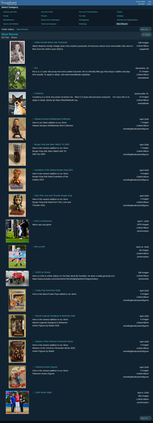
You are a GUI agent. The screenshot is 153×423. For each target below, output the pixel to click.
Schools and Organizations (127, 20)
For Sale (82, 16)
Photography (84, 20)
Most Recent (22, 29)
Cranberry (39, 93)
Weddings (83, 24)
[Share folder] (146, 34)
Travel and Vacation (48, 24)
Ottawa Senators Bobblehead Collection (52, 119)
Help (149, 1)
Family (5, 16)
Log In (149, 4)
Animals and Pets (10, 12)
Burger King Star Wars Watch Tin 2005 (51, 144)
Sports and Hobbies (11, 24)
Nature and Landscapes (50, 20)
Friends (44, 16)
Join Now (141, 4)
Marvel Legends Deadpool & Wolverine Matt (55, 316)
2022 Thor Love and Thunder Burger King (53, 195)
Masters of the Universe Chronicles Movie (54, 341)
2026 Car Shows (42, 272)
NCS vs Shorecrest (43, 221)
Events (119, 12)
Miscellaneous (8, 20)
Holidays (120, 16)
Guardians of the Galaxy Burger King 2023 (53, 170)
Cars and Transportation (88, 12)
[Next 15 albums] (145, 29)
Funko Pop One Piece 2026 (47, 290)
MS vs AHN (39, 246)
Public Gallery (140, 1)
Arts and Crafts (47, 12)
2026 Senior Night (43, 392)
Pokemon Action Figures (46, 367)
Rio (36, 68)
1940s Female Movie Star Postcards (50, 42)
